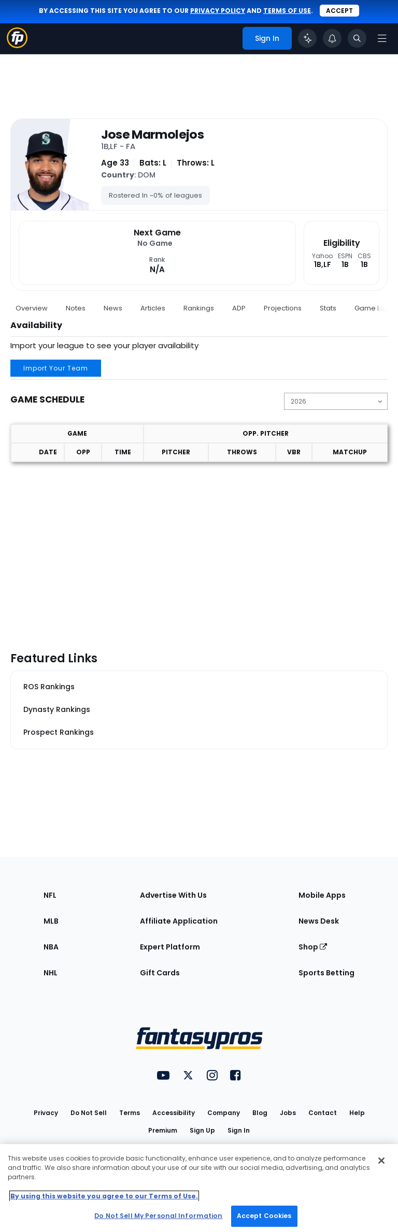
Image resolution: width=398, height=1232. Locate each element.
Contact (322, 1112)
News (113, 308)
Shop (312, 947)
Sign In (239, 1130)
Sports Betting (326, 973)
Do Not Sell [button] (88, 1112)
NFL (50, 895)
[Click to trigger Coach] (307, 38)
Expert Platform (170, 947)
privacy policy (217, 10)
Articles (152, 308)
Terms (129, 1112)
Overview (32, 308)
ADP (239, 308)
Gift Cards (160, 973)
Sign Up (202, 1130)
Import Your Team (55, 368)
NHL (51, 973)
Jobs (288, 1112)
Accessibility (173, 1112)
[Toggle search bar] (357, 38)
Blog (259, 1112)
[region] (199, 1188)
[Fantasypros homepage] (17, 45)
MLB (51, 921)
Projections (283, 308)
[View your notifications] (332, 38)
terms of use (287, 10)
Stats (328, 308)
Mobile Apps (322, 895)
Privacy (46, 1112)
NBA (51, 947)
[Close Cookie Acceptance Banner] (381, 1160)
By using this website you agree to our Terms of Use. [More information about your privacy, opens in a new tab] (104, 1196)
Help (357, 1112)
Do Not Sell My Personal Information (158, 1215)
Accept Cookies (264, 1215)
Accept (339, 10)
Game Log (371, 308)
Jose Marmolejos (152, 134)
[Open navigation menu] (382, 38)
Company (223, 1112)
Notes (76, 308)
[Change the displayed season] (336, 401)
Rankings (198, 308)
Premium (162, 1130)
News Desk (318, 921)
